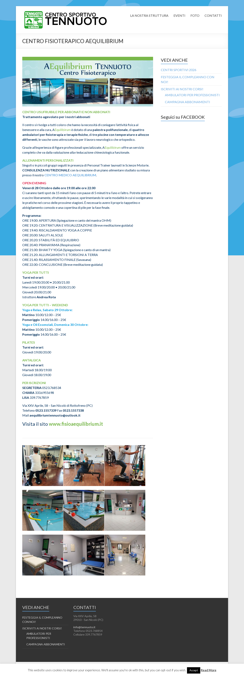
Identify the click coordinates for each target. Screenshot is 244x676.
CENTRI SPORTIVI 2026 (178, 70)
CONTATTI (213, 15)
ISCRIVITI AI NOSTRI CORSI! (182, 89)
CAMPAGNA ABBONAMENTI (187, 102)
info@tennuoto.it (84, 627)
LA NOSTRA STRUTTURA (149, 15)
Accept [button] (193, 670)
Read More (208, 670)
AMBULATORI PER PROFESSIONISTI (192, 95)
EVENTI (179, 15)
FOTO (194, 15)
